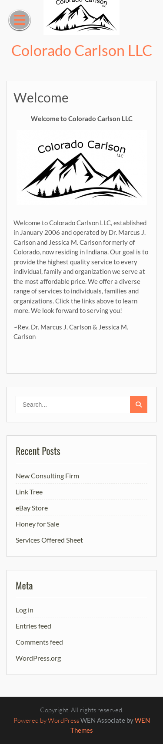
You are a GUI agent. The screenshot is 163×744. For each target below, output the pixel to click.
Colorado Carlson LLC (81, 50)
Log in (24, 610)
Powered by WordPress (46, 720)
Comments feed (39, 642)
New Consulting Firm (47, 475)
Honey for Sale (37, 524)
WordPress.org (38, 658)
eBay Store (32, 508)
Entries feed (33, 626)
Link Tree (29, 491)
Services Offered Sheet (49, 540)
